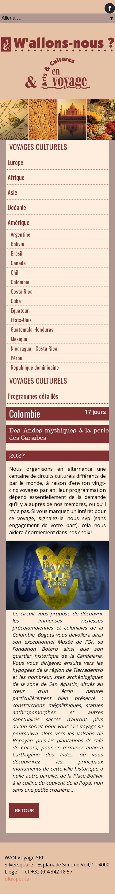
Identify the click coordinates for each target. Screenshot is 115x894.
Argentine (20, 234)
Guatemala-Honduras (32, 329)
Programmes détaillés (33, 396)
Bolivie (17, 244)
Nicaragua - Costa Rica (34, 348)
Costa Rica (22, 291)
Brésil (16, 253)
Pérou (16, 358)
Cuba (16, 301)
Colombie (20, 282)
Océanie (17, 207)
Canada (18, 263)
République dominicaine (35, 367)
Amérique (18, 222)
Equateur (20, 310)
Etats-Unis (21, 320)
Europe (15, 162)
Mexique (19, 339)
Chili (15, 272)
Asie (12, 192)
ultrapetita (17, 878)
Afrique (16, 177)
